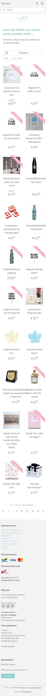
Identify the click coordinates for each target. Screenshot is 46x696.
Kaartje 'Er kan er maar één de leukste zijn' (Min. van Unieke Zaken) (11, 440)
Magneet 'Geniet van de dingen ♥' (12, 311)
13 (27, 511)
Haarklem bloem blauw (34, 351)
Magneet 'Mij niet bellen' (34, 271)
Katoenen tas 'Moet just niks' (34, 311)
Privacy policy (6, 536)
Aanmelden (8, 676)
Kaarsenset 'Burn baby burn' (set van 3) (11, 182)
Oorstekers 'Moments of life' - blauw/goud (34, 138)
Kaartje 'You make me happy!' (34, 435)
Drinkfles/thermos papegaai (11, 271)
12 (22, 511)
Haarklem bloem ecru (11, 351)
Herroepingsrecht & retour (11, 533)
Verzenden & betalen (9, 541)
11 (16, 511)
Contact (4, 549)
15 (38, 511)
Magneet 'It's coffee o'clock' (34, 89)
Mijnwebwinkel (26, 691)
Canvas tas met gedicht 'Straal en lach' (11, 91)
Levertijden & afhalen (9, 544)
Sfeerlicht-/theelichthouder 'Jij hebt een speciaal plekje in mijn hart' (16, 393)
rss (27, 687)
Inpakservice (6, 538)
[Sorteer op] (23, 53)
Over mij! (4, 547)
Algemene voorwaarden (10, 530)
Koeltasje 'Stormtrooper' (34, 485)
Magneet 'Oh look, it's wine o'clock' (11, 136)
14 (33, 511)
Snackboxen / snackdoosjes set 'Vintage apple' (12, 229)
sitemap (23, 687)
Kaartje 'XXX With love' (11, 485)
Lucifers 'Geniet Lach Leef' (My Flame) (34, 393)
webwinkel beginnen (35, 687)
